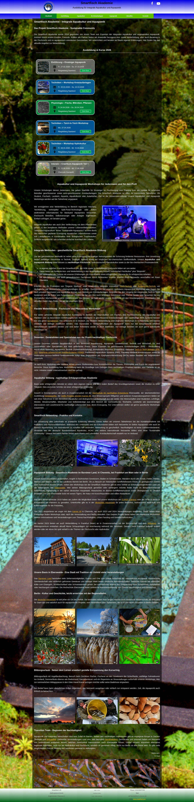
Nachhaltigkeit (111, 739)
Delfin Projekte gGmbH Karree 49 (76, 396)
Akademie (48, 16)
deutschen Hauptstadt (105, 502)
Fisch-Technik (126, 286)
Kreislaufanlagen (97, 16)
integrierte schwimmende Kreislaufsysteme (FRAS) (61, 352)
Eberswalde (60, 488)
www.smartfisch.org (139, 799)
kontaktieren (53, 321)
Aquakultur (81, 16)
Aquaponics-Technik (146, 286)
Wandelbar (51, 739)
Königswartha (50, 396)
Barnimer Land (45, 578)
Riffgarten (152, 523)
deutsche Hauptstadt (47, 599)
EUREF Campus (129, 499)
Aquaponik (113, 16)
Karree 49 (76, 511)
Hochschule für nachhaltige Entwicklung (110, 393)
